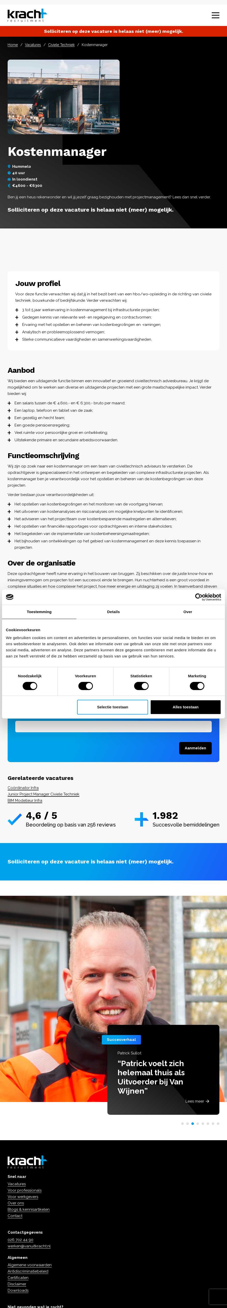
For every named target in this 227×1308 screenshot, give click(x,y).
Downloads (18, 1290)
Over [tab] (187, 612)
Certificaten (18, 1277)
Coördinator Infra (23, 788)
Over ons (16, 1203)
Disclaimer (17, 1284)
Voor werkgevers (23, 1196)
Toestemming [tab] (39, 612)
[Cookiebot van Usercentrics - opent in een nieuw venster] (199, 597)
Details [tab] (113, 612)
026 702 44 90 (20, 1239)
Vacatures (33, 45)
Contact (15, 1216)
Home (13, 45)
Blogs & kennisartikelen (29, 1209)
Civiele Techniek (61, 45)
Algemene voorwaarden (30, 1265)
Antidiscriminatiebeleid (28, 1271)
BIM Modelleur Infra (25, 800)
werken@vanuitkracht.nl (29, 1246)
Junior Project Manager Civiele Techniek (43, 794)
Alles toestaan (186, 707)
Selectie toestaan (112, 707)
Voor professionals (24, 1190)
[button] (182, 1123)
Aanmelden (195, 748)
